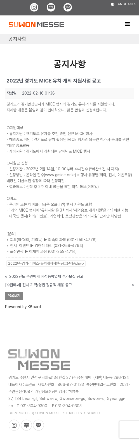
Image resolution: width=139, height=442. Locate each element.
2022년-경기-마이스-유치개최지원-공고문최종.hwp (46, 263)
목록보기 (14, 296)
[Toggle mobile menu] (128, 24)
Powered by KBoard (23, 306)
